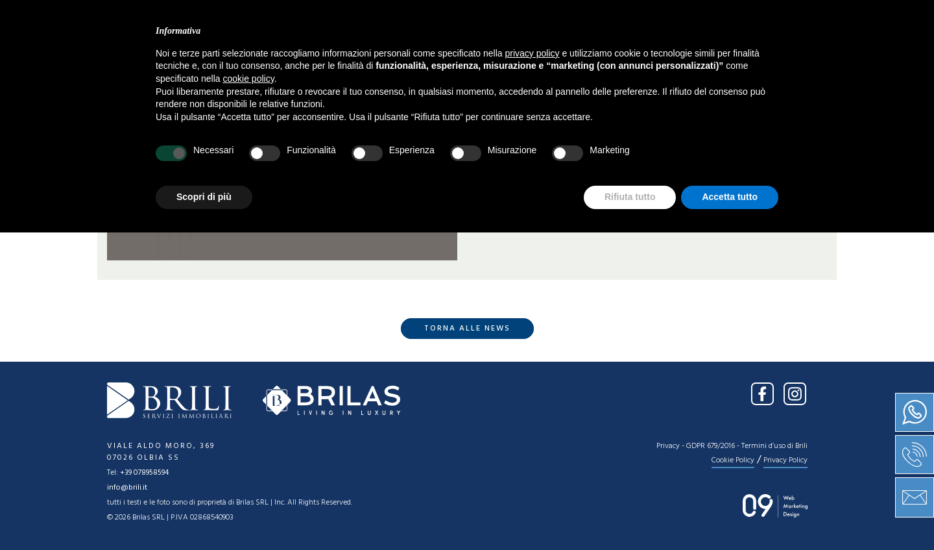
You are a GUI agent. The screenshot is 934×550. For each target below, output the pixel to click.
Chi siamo (342, 55)
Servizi (480, 55)
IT (788, 18)
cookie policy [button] (248, 396)
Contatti (653, 55)
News (537, 55)
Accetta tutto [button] (730, 514)
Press (588, 55)
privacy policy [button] (532, 371)
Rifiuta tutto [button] (630, 514)
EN (814, 18)
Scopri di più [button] (204, 514)
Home (277, 55)
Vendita (415, 55)
